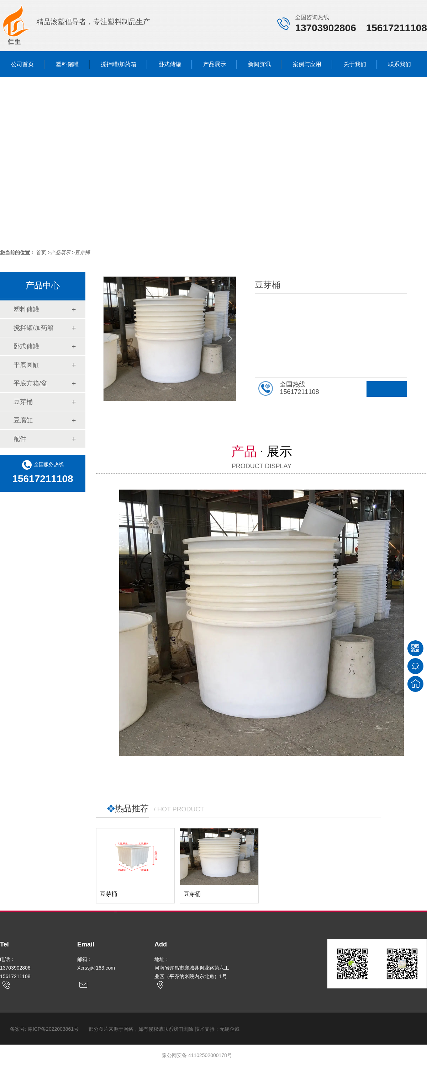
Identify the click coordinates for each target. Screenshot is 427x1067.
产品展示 (214, 64)
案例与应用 (307, 64)
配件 (20, 438)
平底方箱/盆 (30, 383)
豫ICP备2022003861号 (53, 1029)
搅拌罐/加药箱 (118, 64)
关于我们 (354, 64)
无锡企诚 (229, 1029)
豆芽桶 (82, 252)
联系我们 (399, 64)
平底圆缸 (26, 364)
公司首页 (22, 64)
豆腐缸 (23, 420)
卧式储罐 (169, 64)
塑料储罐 (67, 64)
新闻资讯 (259, 64)
